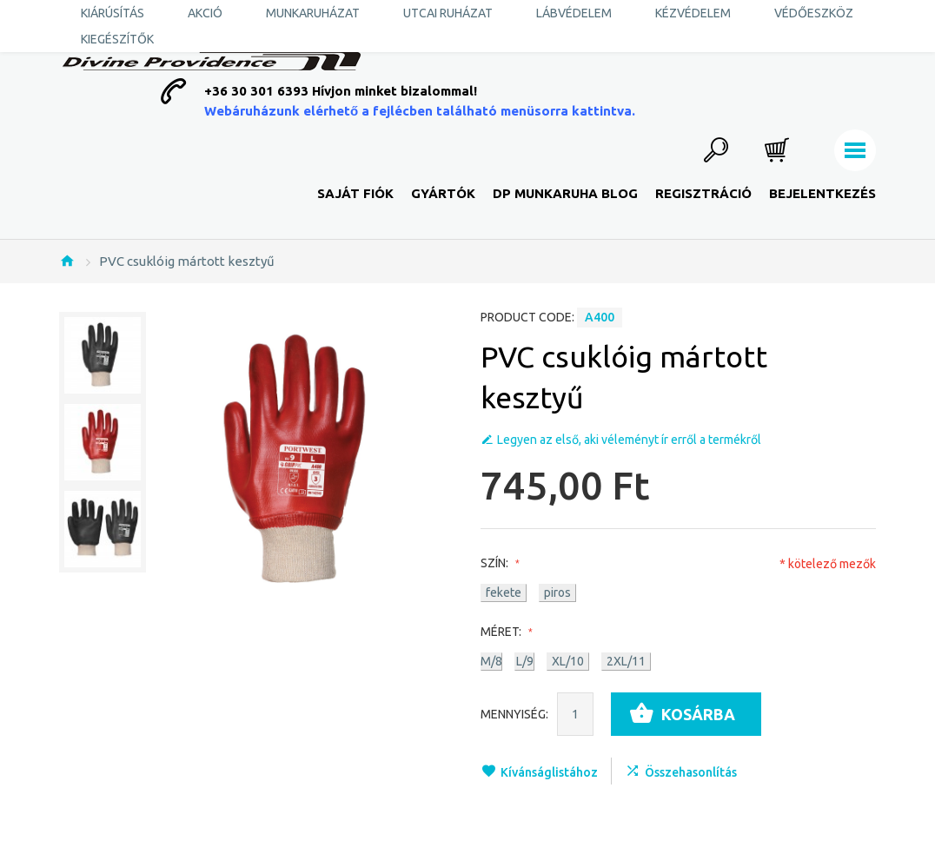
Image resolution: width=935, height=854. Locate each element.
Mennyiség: (514, 714)
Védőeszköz (813, 13)
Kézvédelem (693, 13)
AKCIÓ (205, 13)
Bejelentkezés (822, 193)
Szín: (498, 563)
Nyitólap (67, 260)
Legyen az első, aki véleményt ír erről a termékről (629, 440)
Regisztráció (703, 193)
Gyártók (443, 193)
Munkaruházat (313, 13)
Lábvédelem (574, 13)
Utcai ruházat (448, 13)
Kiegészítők (117, 39)
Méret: (504, 632)
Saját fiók (355, 193)
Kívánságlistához (549, 772)
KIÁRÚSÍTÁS (112, 13)
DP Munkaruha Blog (565, 193)
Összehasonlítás (691, 772)
